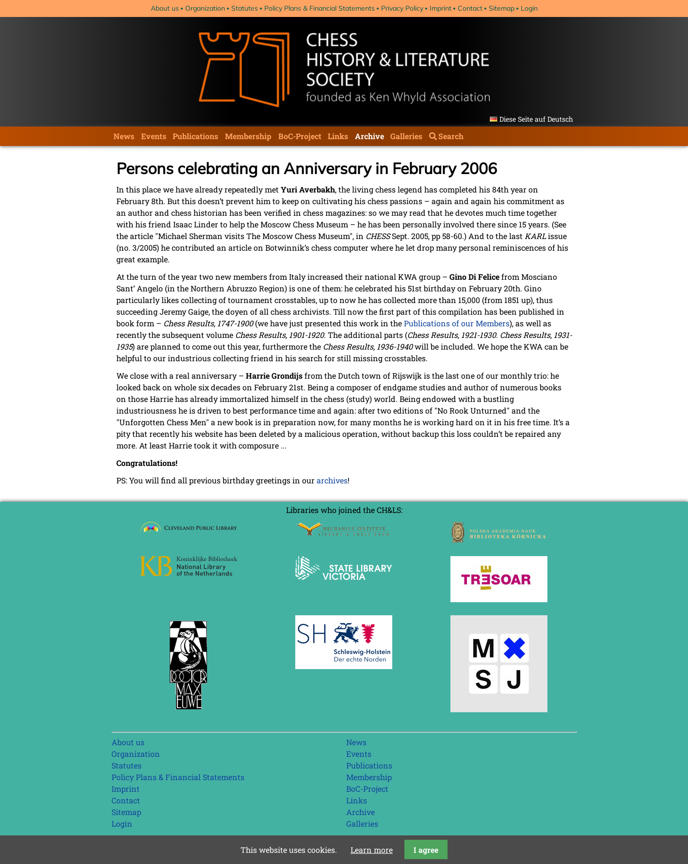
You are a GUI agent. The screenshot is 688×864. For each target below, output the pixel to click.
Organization (205, 8)
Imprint (440, 8)
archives (332, 480)
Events (153, 136)
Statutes (244, 8)
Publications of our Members (457, 323)
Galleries (406, 136)
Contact (470, 8)
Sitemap (501, 8)
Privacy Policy (402, 8)
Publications (195, 136)
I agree (426, 850)
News (123, 136)
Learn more (372, 850)
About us (165, 8)
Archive (369, 136)
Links (338, 136)
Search (451, 136)
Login (529, 8)
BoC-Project (299, 136)
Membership (248, 136)
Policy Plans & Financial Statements (319, 8)
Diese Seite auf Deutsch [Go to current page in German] (536, 119)
